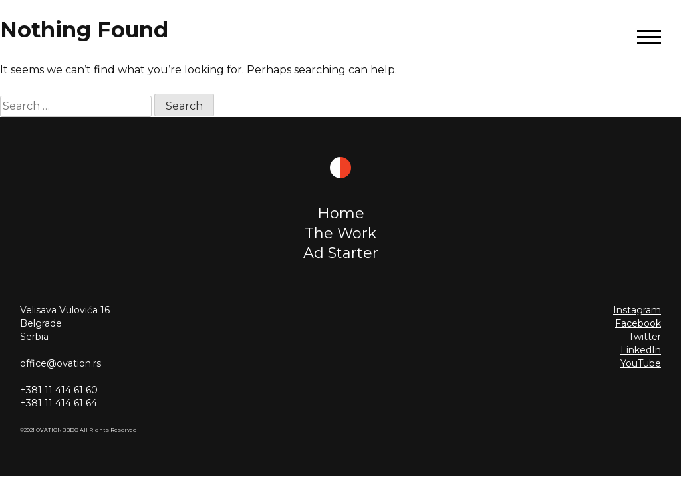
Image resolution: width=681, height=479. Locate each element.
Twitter (644, 337)
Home (340, 213)
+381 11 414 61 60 (59, 390)
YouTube (640, 363)
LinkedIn (640, 350)
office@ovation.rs (60, 363)
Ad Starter (340, 253)
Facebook (638, 323)
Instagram (637, 310)
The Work (340, 233)
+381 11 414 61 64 (58, 403)
